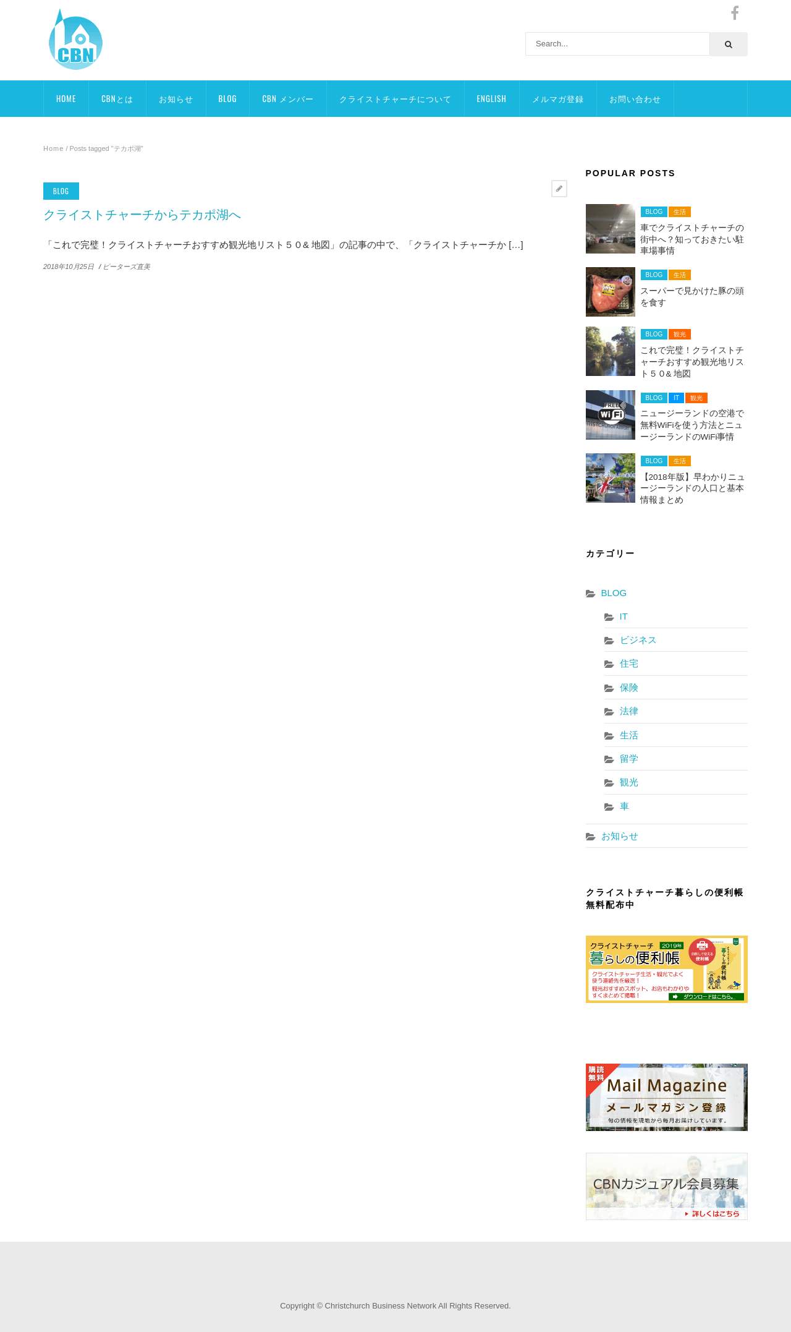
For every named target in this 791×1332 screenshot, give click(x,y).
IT (676, 398)
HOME (66, 98)
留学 (629, 758)
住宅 (629, 663)
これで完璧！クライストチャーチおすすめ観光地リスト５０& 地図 (692, 362)
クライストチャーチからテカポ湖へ (142, 214)
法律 (629, 711)
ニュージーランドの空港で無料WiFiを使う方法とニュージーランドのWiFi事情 (692, 425)
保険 (629, 687)
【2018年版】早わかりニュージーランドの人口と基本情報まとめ (692, 488)
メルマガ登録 (558, 98)
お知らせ (176, 98)
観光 (680, 334)
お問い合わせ (635, 98)
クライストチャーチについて (395, 98)
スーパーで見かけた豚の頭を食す (692, 296)
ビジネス (638, 639)
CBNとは (117, 98)
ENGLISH (492, 98)
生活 (680, 211)
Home (53, 148)
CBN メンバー (287, 98)
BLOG (228, 98)
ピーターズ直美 (126, 266)
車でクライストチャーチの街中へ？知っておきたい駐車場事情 (692, 239)
